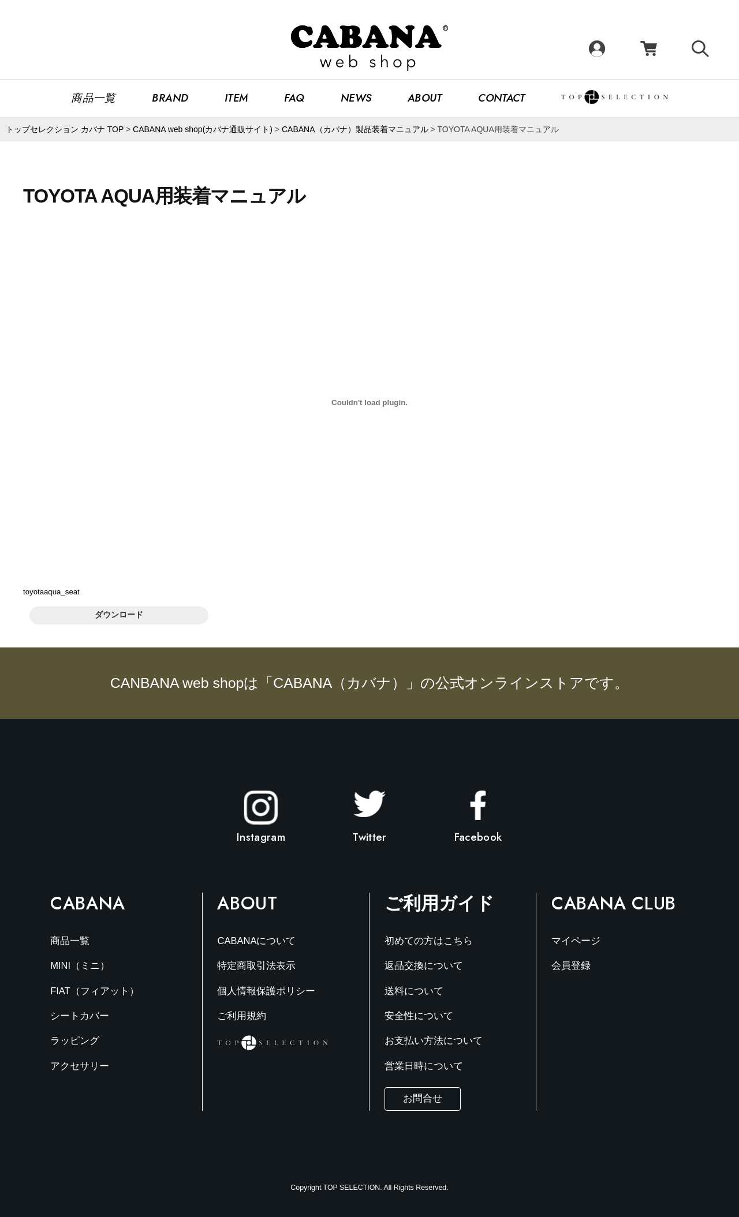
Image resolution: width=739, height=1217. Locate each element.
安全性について (419, 1015)
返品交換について (424, 965)
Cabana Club (613, 903)
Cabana (87, 903)
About (425, 98)
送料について (414, 991)
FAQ (294, 98)
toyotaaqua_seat (51, 591)
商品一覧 (93, 98)
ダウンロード (119, 614)
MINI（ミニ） (80, 965)
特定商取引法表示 (256, 965)
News (356, 98)
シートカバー (79, 1015)
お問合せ (422, 1098)
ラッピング (74, 1040)
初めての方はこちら (429, 940)
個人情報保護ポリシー (266, 991)
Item (236, 98)
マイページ (575, 940)
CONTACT (501, 98)
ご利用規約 (241, 1015)
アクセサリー (79, 1066)
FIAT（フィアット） (94, 991)
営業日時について (424, 1066)
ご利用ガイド (439, 903)
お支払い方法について (434, 1040)
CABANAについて (256, 940)
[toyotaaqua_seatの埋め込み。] (369, 402)
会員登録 (571, 965)
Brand (170, 98)
